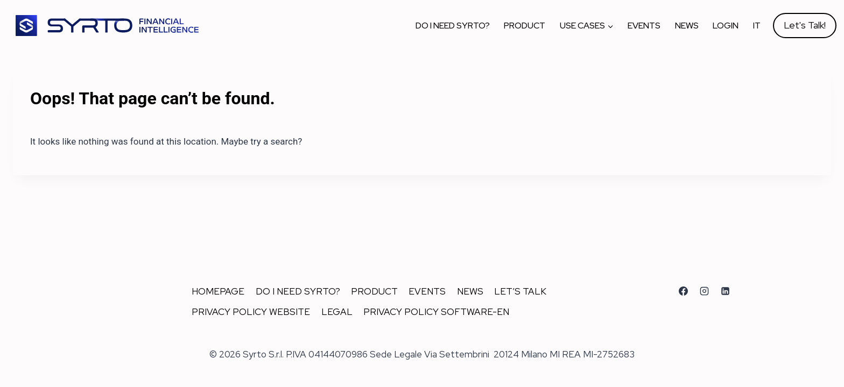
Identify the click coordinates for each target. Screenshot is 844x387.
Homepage (218, 291)
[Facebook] (683, 291)
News (687, 25)
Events (644, 25)
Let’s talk (520, 291)
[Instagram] (704, 291)
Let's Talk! (805, 25)
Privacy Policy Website (251, 312)
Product (524, 25)
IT (757, 25)
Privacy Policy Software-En (436, 312)
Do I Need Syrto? (453, 25)
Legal (337, 312)
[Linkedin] (725, 291)
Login (725, 25)
